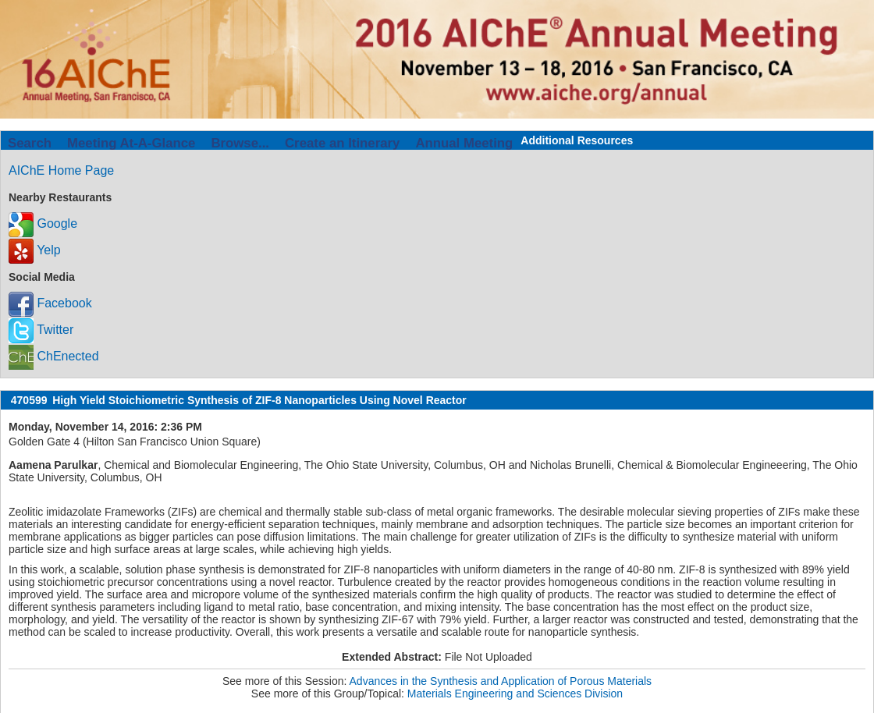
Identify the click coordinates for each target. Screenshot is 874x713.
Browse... (240, 143)
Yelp (35, 250)
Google (43, 223)
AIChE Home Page (61, 170)
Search (30, 143)
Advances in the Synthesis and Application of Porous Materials (501, 681)
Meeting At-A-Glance (131, 143)
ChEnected (54, 356)
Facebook (50, 303)
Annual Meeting (464, 143)
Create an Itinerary (342, 143)
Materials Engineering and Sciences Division (515, 693)
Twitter (41, 329)
